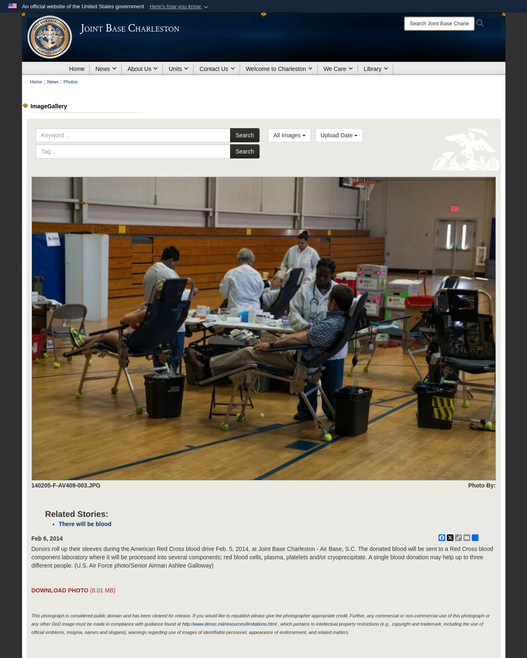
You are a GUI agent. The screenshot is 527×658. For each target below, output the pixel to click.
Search (244, 135)
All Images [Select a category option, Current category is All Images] (289, 135)
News (106, 69)
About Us (142, 69)
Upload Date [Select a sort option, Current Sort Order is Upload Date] (339, 135)
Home (77, 69)
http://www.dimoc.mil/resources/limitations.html (229, 623)
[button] (180, 6)
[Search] (439, 24)
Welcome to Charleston (279, 69)
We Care (338, 69)
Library (376, 69)
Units (179, 69)
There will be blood (85, 524)
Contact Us (217, 69)
